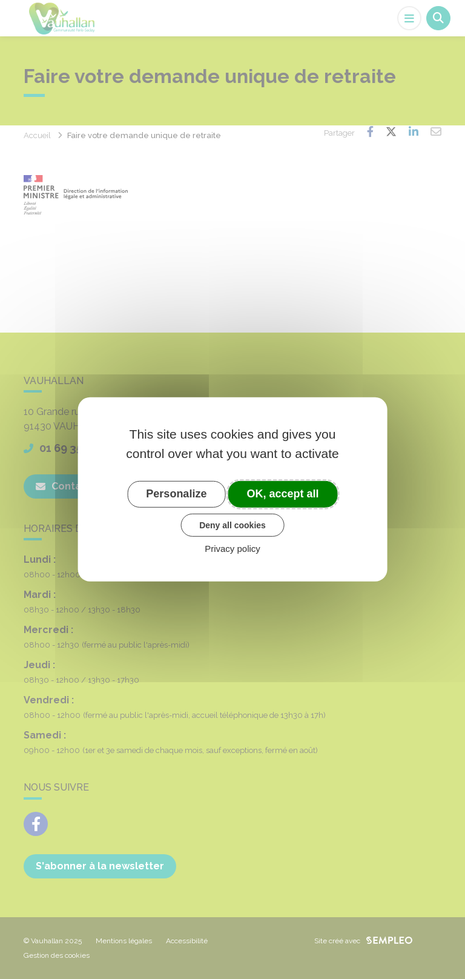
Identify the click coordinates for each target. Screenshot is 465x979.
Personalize (176, 494)
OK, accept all (283, 494)
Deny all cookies (232, 524)
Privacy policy (232, 548)
